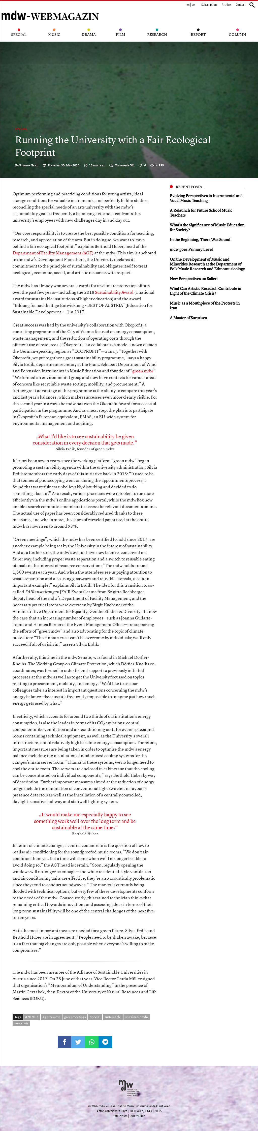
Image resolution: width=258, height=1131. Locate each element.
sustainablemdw (136, 1017)
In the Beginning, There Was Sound (200, 239)
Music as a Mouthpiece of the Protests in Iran (205, 305)
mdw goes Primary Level (191, 249)
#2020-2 (31, 1017)
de (193, 5)
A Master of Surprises (188, 317)
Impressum (120, 1116)
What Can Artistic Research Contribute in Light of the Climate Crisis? (205, 291)
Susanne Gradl (28, 165)
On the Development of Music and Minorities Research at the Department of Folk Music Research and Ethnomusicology (207, 264)
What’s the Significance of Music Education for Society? (207, 227)
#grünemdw (51, 1017)
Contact (240, 5)
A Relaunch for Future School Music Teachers (201, 212)
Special (21, 128)
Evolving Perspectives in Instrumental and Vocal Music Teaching (206, 198)
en (187, 5)
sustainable (113, 1017)
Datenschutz (137, 1116)
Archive (226, 5)
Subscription (209, 5)
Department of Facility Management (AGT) (53, 253)
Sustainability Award (114, 292)
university (21, 1023)
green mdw (142, 371)
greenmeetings (75, 1017)
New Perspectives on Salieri (193, 278)
